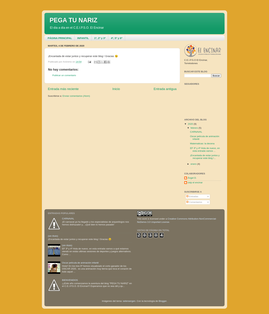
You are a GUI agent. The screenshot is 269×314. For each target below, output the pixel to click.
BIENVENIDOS (70, 280)
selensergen (129, 301)
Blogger (163, 301)
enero (194, 164)
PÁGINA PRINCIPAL (60, 38)
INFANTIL (83, 38)
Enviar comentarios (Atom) (76, 96)
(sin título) (53, 236)
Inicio (116, 89)
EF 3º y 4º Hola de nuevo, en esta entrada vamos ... (205, 149)
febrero (195, 128)
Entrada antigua (165, 89)
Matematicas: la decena (202, 143)
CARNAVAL (196, 132)
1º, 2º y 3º (100, 38)
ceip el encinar (195, 182)
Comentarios (194, 202)
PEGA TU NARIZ (73, 20)
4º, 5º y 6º (116, 38)
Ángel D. (192, 178)
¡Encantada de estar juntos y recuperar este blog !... (205, 156)
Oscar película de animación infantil (80, 262)
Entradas (192, 196)
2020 (191, 124)
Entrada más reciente (63, 89)
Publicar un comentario (64, 75)
